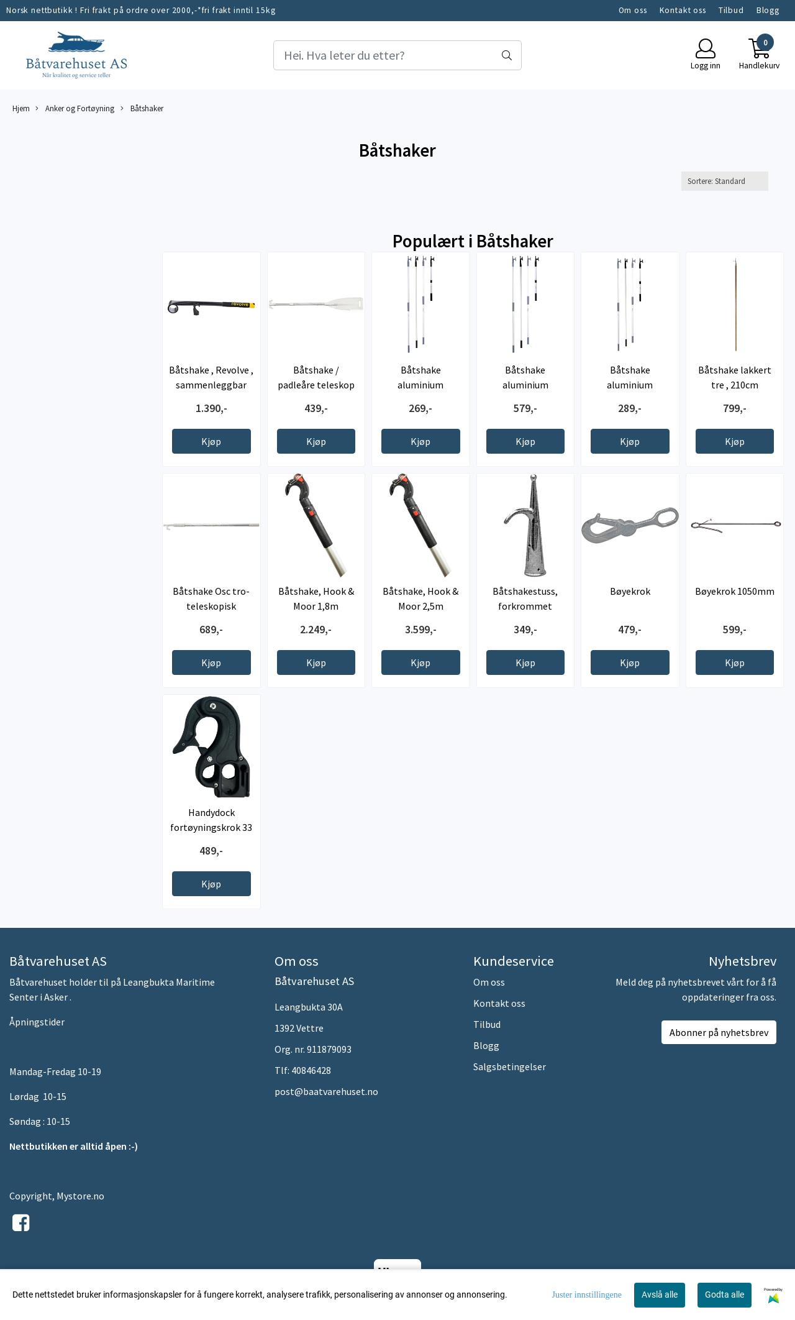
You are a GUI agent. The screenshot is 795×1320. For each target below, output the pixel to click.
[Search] (397, 55)
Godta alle (724, 1294)
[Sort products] (724, 181)
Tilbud (731, 10)
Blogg (767, 10)
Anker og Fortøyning (74, 108)
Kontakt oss (683, 10)
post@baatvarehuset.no (326, 1091)
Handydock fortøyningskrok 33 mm (211, 827)
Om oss (633, 10)
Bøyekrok (630, 591)
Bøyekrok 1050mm (735, 591)
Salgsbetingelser (509, 1066)
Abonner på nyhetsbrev (719, 1032)
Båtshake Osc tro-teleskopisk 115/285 (211, 606)
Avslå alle (660, 1294)
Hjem (21, 108)
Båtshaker (141, 108)
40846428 (311, 1070)
